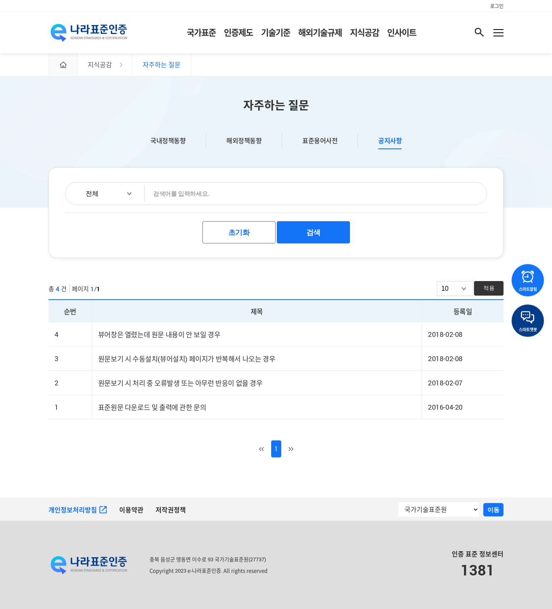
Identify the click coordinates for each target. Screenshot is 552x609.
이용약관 (131, 509)
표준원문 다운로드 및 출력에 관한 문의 (152, 407)
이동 (493, 509)
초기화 (239, 232)
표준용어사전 (319, 140)
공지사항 (390, 140)
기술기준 (275, 32)
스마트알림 (528, 281)
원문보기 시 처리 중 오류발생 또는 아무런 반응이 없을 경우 (180, 383)
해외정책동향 (243, 140)
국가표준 (201, 32)
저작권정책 (171, 509)
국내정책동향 (167, 140)
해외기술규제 (320, 32)
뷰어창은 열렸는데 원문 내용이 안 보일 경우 (159, 334)
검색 (313, 232)
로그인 (497, 6)
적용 (489, 288)
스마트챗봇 (528, 321)
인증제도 (238, 32)
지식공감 (364, 32)
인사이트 (401, 32)
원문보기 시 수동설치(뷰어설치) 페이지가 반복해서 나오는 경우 (186, 359)
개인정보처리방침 (77, 509)
